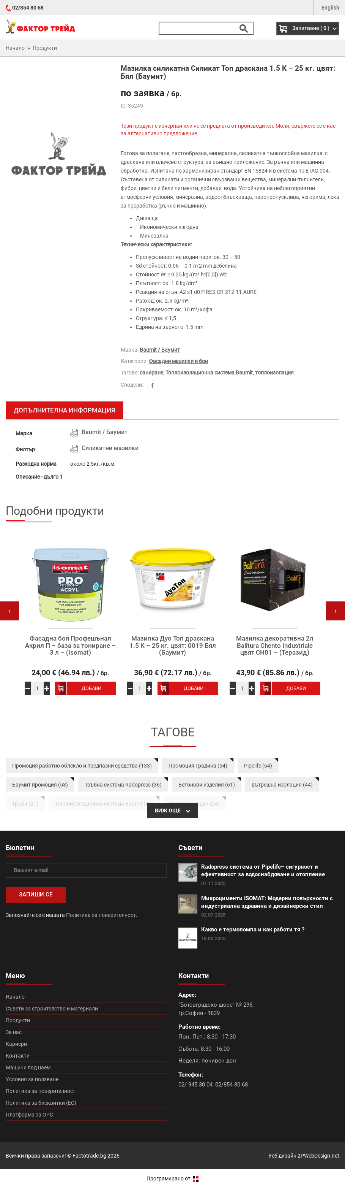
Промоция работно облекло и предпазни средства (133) (82, 766)
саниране (151, 373)
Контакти (18, 1056)
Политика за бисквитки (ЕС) (41, 1103)
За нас (14, 1032)
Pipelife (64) (258, 766)
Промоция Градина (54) (198, 766)
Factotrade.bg (89, 1156)
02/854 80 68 (28, 8)
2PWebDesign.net (318, 1156)
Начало (15, 997)
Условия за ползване (32, 1079)
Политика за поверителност (101, 915)
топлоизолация (274, 373)
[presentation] (9, 610)
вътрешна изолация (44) (282, 785)
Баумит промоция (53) (40, 785)
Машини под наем (28, 1067)
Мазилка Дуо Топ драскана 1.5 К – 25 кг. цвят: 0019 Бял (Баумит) (172, 645)
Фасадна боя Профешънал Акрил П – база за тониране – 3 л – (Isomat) (70, 645)
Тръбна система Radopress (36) (123, 785)
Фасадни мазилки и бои (178, 361)
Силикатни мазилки (110, 448)
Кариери (16, 1044)
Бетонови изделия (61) (206, 785)
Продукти (18, 1020)
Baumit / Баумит (160, 350)
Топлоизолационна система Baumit (209, 373)
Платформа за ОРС (29, 1115)
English (330, 8)
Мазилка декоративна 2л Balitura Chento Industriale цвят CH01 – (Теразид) (274, 645)
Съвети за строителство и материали (52, 1009)
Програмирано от (172, 1178)
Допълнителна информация (64, 410)
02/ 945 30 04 (195, 1084)
